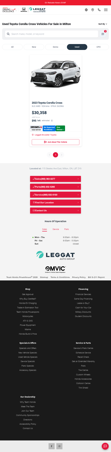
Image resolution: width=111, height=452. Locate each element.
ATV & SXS (28, 320)
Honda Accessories (83, 379)
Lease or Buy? (83, 303)
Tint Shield (83, 387)
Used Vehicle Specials (27, 357)
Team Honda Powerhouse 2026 (22, 277)
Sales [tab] (44, 229)
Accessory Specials (27, 370)
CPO (99, 47)
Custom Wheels (83, 374)
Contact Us (40, 210)
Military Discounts (83, 312)
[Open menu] (106, 10)
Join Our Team (27, 411)
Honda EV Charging (28, 303)
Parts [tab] (66, 229)
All (12, 47)
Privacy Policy (79, 277)
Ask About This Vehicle (55, 142)
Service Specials (28, 361)
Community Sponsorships (27, 415)
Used (77, 47)
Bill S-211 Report (96, 277)
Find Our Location (44, 202)
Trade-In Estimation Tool (27, 307)
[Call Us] (99, 10)
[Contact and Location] (92, 10)
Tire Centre (83, 370)
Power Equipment (28, 325)
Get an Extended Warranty (83, 361)
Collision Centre (83, 383)
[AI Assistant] (105, 446)
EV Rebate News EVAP (55, 2)
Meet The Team (28, 406)
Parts (83, 365)
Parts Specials (28, 365)
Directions (27, 419)
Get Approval (27, 294)
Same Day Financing (83, 298)
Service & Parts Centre (83, 348)
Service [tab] (56, 229)
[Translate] (85, 10)
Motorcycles (28, 316)
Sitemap (44, 277)
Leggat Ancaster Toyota (44, 135)
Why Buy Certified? (28, 298)
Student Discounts (83, 316)
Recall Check (83, 357)
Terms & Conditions (60, 277)
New (34, 47)
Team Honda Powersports (27, 312)
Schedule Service (83, 352)
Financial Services (83, 294)
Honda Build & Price (28, 334)
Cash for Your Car (83, 307)
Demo (55, 47)
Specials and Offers (27, 348)
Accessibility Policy (28, 424)
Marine (28, 329)
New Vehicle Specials (27, 352)
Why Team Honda (28, 402)
